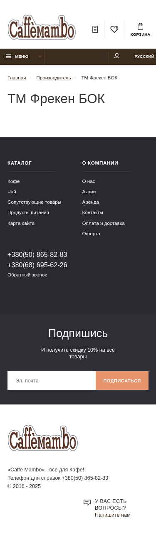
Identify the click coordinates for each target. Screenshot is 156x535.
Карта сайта (21, 223)
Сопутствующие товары (34, 202)
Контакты (92, 212)
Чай (11, 191)
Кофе (13, 181)
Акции (89, 191)
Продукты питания (28, 212)
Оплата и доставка (103, 223)
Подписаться (122, 380)
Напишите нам (113, 515)
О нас (88, 181)
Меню (17, 56)
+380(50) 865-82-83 (37, 254)
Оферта (91, 233)
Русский (144, 56)
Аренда (90, 202)
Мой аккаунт (117, 56)
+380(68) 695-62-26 (37, 265)
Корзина (141, 30)
